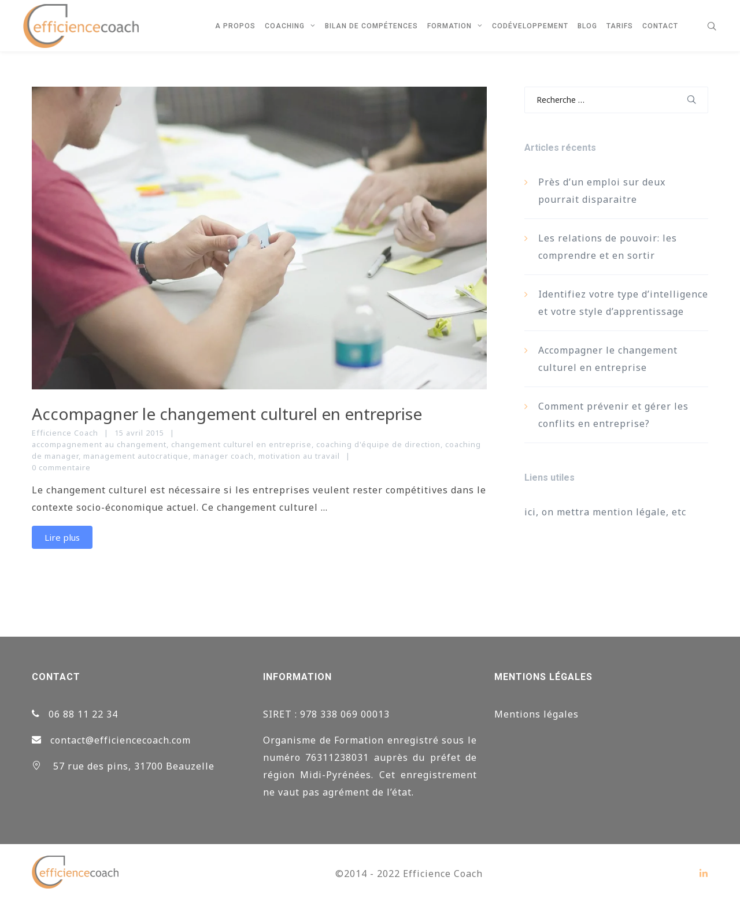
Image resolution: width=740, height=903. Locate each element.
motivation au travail (299, 456)
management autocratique (135, 456)
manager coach (223, 456)
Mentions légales (536, 714)
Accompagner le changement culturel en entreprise (227, 414)
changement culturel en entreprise (241, 444)
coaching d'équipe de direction (378, 444)
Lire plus (62, 537)
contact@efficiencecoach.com (120, 740)
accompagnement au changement (99, 444)
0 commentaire (61, 467)
